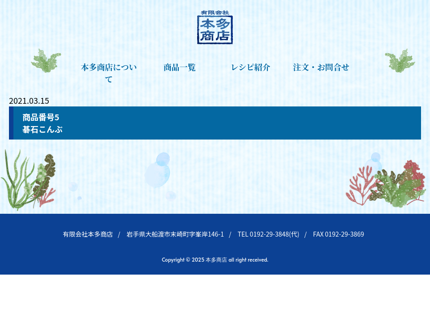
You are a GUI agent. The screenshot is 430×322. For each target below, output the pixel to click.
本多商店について (109, 73)
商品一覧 (180, 66)
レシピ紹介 (250, 66)
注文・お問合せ (321, 66)
